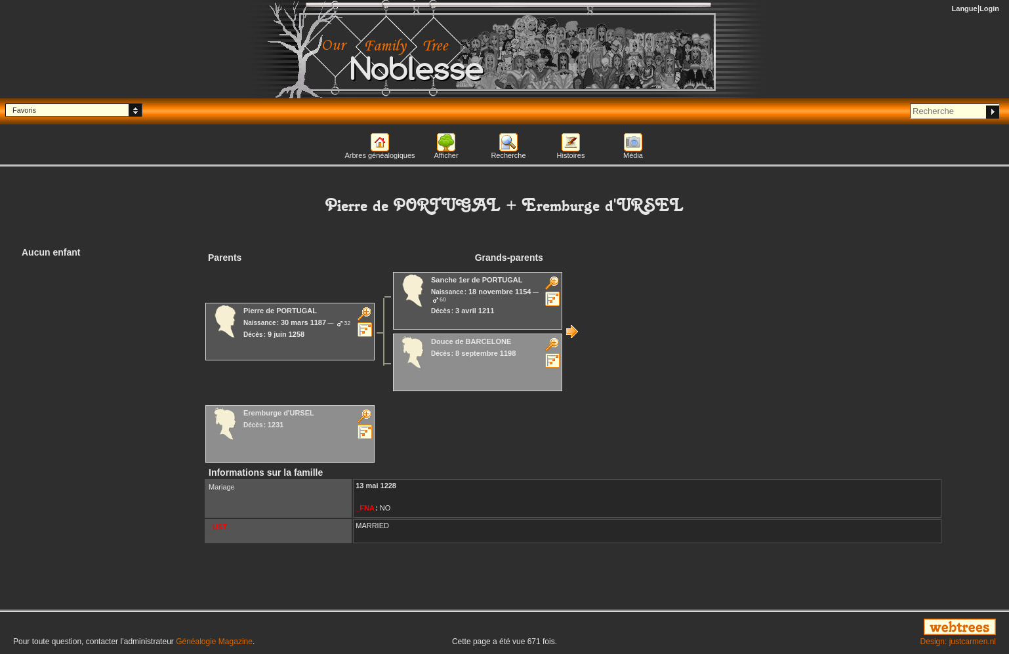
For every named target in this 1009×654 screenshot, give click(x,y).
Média (633, 155)
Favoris (24, 110)
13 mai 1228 (376, 486)
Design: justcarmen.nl (958, 641)
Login (989, 8)
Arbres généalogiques (379, 155)
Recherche (508, 155)
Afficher (446, 155)
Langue (965, 8)
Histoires (571, 155)
